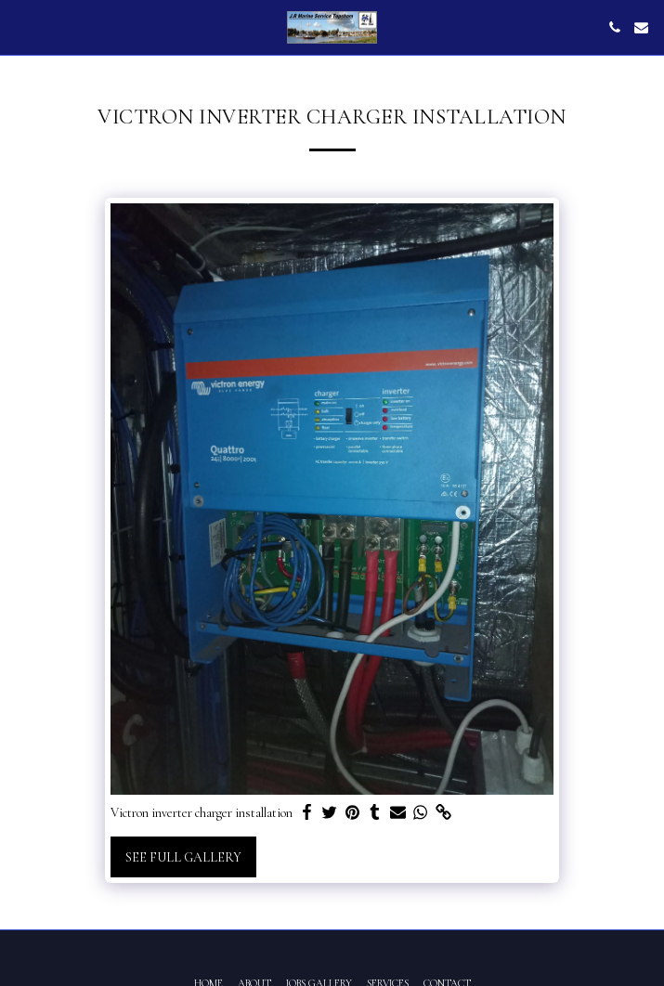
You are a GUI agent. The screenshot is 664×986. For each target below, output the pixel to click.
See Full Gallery (183, 857)
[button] (20, 27)
